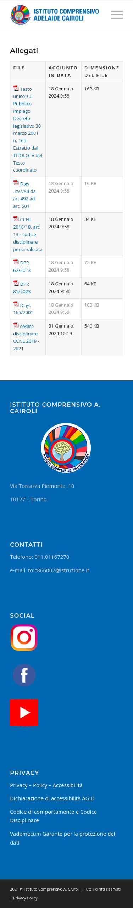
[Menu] (113, 14)
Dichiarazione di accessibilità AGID (52, 798)
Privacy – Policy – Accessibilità (46, 785)
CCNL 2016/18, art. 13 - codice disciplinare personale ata (28, 234)
